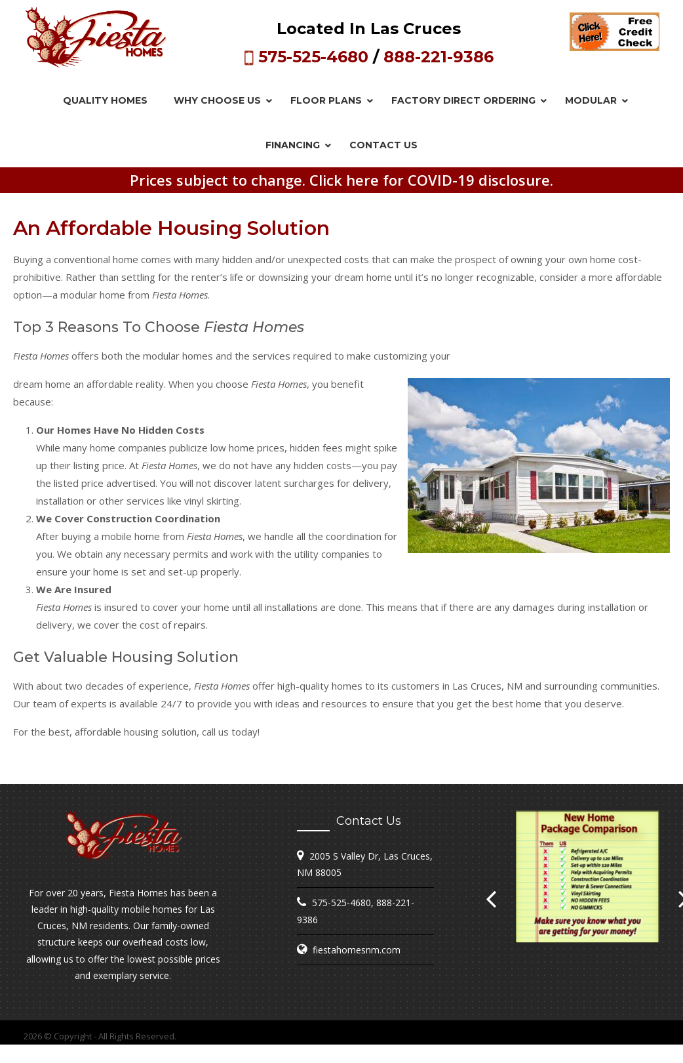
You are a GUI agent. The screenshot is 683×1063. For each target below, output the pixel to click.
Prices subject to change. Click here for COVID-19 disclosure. (341, 180)
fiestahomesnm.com (356, 950)
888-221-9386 (438, 56)
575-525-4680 (313, 56)
